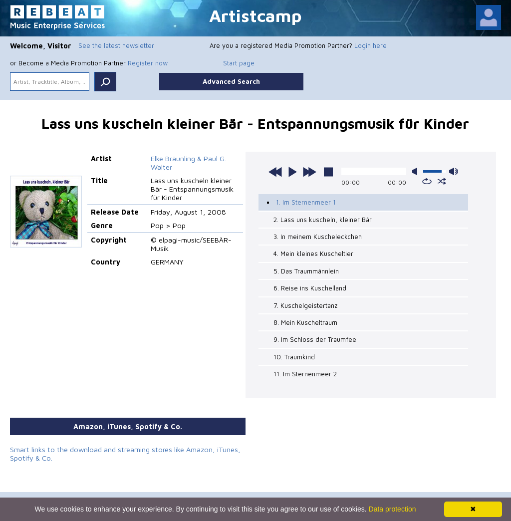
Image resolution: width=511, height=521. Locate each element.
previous (275, 172)
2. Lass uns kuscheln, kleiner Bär (322, 220)
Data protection (392, 509)
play (292, 172)
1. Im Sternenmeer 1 (306, 202)
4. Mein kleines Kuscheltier (313, 254)
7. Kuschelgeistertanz (305, 305)
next (309, 172)
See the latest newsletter (116, 45)
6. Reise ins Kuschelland (309, 288)
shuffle (442, 181)
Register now (148, 63)
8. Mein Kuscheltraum (305, 322)
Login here (370, 45)
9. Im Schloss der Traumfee (314, 339)
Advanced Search (231, 81)
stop (328, 172)
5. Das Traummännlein (306, 271)
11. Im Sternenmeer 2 (305, 374)
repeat (427, 181)
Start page (239, 63)
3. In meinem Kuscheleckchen (317, 237)
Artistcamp (255, 15)
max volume (453, 171)
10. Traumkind (294, 357)
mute (416, 171)
